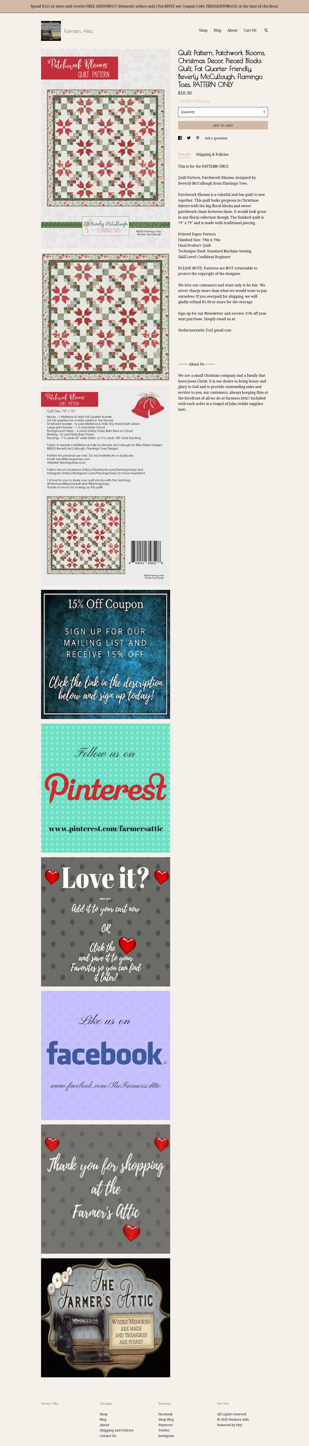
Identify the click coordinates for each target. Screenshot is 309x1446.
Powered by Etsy (229, 1425)
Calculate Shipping (194, 101)
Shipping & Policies (212, 154)
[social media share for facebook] (180, 138)
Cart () (250, 30)
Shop (203, 30)
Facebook (165, 1414)
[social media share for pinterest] (198, 138)
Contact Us (108, 1436)
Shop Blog (166, 1419)
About (232, 30)
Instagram (166, 1436)
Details (185, 154)
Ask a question (216, 138)
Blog (217, 30)
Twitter (164, 1430)
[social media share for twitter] (189, 138)
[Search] (266, 30)
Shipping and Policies (117, 1430)
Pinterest (165, 1425)
